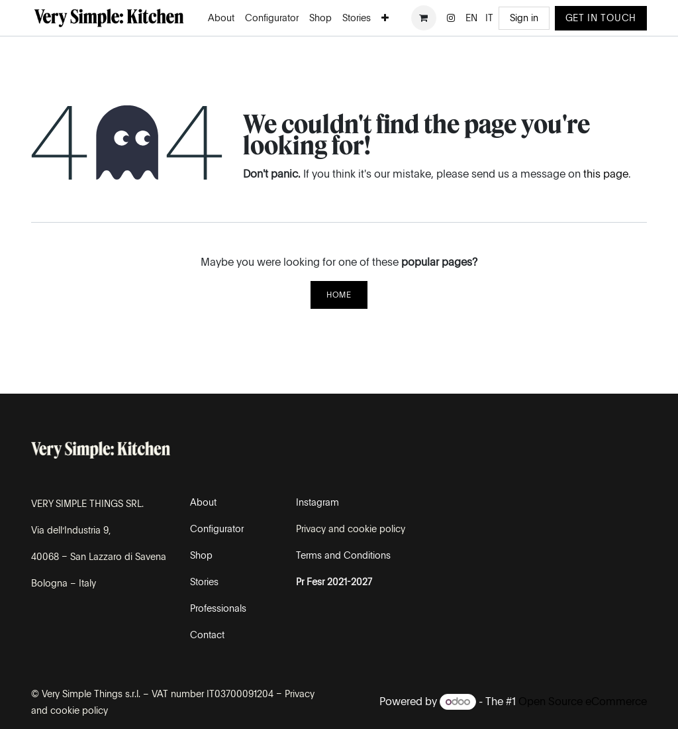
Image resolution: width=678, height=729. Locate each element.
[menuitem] (221, 18)
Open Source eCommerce (582, 701)
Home (338, 295)
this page (605, 174)
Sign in (524, 18)
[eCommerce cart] (423, 17)
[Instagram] (451, 18)
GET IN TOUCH (600, 18)
